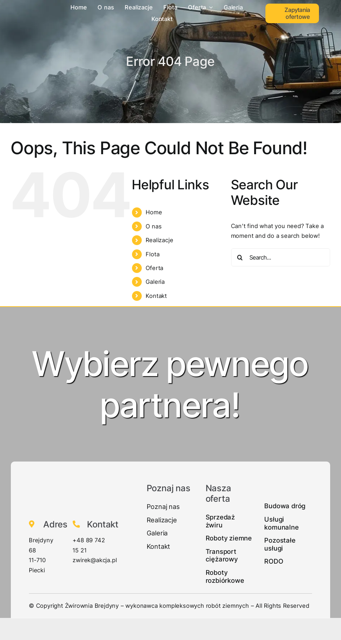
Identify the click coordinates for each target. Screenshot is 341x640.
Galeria (155, 281)
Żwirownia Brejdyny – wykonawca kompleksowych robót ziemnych (157, 605)
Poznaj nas (163, 506)
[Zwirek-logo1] (32, 5)
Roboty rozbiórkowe (225, 576)
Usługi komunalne (281, 523)
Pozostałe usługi (279, 544)
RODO (273, 561)
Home (154, 212)
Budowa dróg (285, 506)
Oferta (154, 267)
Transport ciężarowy (222, 555)
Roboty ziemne (229, 538)
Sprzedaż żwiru (220, 521)
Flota (152, 254)
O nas (154, 226)
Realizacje (159, 240)
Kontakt (156, 295)
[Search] (240, 257)
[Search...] (280, 257)
